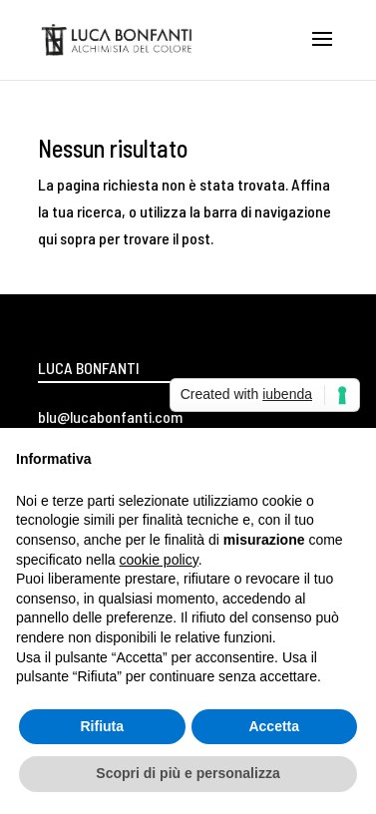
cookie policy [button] (159, 560)
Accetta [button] (273, 726)
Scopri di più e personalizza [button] (187, 773)
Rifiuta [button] (102, 726)
